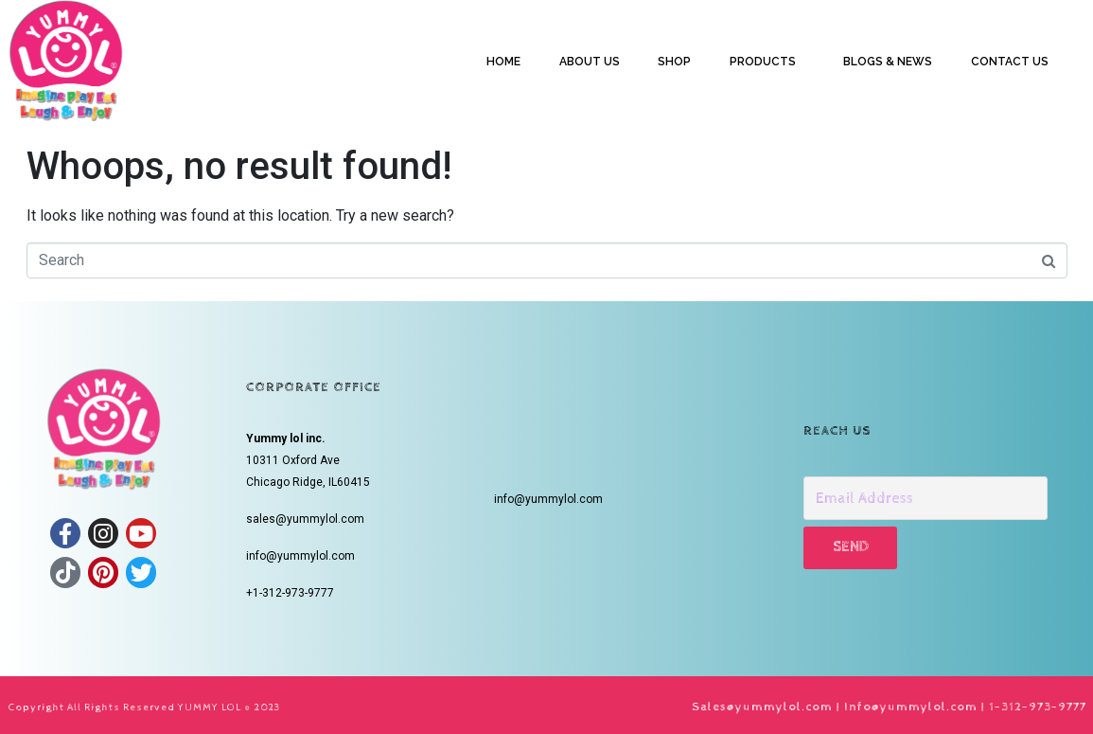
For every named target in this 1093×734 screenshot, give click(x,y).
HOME (503, 61)
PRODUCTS (763, 61)
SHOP (674, 61)
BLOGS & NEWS (887, 61)
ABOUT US (589, 61)
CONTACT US (1010, 61)
